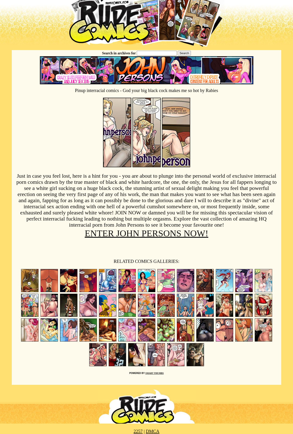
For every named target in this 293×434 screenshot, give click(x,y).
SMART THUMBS (154, 373)
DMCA (152, 431)
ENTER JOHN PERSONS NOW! (146, 233)
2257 (138, 431)
